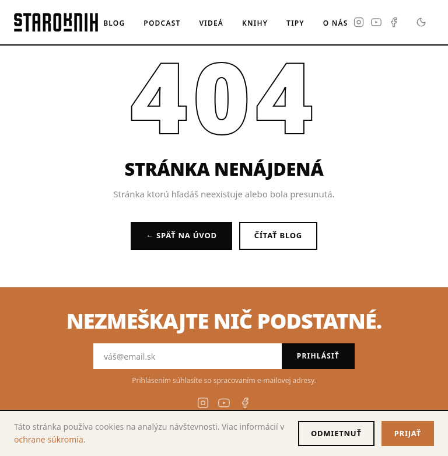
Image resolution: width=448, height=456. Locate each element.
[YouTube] (376, 22)
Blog (114, 23)
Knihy (255, 23)
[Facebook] (393, 22)
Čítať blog (278, 235)
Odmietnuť (336, 433)
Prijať (407, 433)
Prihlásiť (318, 356)
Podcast (162, 23)
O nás (335, 23)
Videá (212, 23)
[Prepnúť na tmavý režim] (421, 22)
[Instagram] (359, 22)
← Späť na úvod (181, 235)
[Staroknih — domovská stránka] (56, 22)
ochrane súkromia (48, 439)
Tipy (295, 23)
